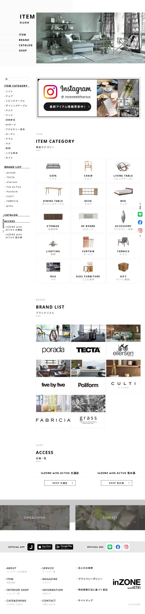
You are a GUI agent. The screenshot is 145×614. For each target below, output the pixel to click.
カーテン (10, 134)
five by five (14, 186)
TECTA (11, 177)
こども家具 (12, 152)
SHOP (23, 50)
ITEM (22, 34)
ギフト (9, 157)
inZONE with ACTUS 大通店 (14, 228)
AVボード (11, 124)
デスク (9, 110)
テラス (9, 138)
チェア (9, 96)
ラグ (8, 143)
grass (10, 205)
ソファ (9, 91)
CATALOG (26, 45)
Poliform (12, 191)
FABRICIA (12, 200)
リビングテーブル (15, 100)
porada (11, 172)
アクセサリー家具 (15, 129)
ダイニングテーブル (16, 105)
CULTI (10, 196)
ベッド (9, 115)
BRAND (24, 40)
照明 (8, 148)
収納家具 (10, 119)
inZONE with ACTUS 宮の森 (14, 236)
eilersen (12, 181)
